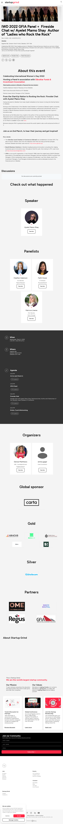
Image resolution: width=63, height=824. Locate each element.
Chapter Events (36, 774)
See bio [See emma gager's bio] (42, 470)
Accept (19, 816)
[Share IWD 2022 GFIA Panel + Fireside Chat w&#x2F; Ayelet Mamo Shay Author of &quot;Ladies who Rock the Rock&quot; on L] (10, 60)
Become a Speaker (37, 776)
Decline (7, 816)
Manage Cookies (13, 820)
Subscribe (31, 752)
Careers (4, 793)
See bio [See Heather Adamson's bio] (20, 286)
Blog (34, 784)
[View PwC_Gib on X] (31, 307)
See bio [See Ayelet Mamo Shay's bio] (31, 231)
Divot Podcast (36, 787)
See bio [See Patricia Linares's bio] (31, 318)
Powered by (32, 821)
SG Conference (36, 773)
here (25, 120)
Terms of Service (31, 815)
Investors (4, 773)
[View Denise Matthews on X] (20, 458)
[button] (61, 2)
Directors (4, 779)
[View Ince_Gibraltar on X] (20, 275)
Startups (4, 776)
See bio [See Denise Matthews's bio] (20, 470)
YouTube (35, 785)
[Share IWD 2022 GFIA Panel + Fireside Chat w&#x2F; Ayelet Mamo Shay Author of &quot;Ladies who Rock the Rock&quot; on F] (3, 60)
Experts (3, 774)
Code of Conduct (39, 815)
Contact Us (4, 794)
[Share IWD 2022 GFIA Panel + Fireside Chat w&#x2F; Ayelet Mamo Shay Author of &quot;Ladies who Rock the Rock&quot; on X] (6, 60)
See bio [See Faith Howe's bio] (42, 286)
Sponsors (4, 777)
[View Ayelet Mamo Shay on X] (31, 224)
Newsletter (35, 782)
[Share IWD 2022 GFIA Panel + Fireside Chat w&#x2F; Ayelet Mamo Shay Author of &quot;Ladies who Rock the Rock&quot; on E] (13, 60)
